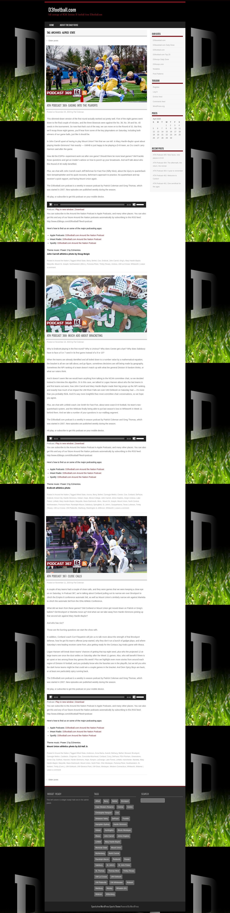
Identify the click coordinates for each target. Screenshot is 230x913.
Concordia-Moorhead (90, 757)
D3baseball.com (159, 40)
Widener (139, 766)
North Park (95, 763)
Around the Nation (62, 261)
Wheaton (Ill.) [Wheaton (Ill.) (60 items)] (121, 888)
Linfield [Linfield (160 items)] (98, 842)
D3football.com (62, 9)
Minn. (99, 501)
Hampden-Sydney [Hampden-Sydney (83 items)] (102, 824)
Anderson (90, 753)
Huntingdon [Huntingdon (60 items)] (109, 830)
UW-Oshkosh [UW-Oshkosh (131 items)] (116, 877)
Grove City (58, 498)
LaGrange (101, 760)
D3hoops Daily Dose (161, 59)
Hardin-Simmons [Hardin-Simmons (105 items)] (120, 824)
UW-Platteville (71, 508)
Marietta (136, 760)
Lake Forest (110, 760)
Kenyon (93, 760)
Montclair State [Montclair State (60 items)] (101, 848)
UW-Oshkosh (71, 766)
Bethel (94, 261)
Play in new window (64, 209)
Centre (120, 495)
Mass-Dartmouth (90, 501)
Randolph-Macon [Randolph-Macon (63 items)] (102, 859)
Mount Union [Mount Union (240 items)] (116, 848)
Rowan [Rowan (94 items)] (127, 859)
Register (156, 87)
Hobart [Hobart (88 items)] (98, 830)
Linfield (55, 501)
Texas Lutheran (129, 505)
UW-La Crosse (124, 264)
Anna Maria (99, 753)
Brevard (128, 753)
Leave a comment (122, 508)
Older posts (52, 40)
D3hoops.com (158, 64)
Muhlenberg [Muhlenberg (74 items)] (100, 853)
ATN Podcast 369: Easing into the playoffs (72, 105)
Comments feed (159, 102)
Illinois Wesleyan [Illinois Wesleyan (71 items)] (124, 830)
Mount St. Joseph (62, 264)
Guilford (59, 760)
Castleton (64, 757)
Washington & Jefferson (95, 508)
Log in (155, 92)
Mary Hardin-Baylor (132, 261)
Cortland (131, 495)
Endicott (105, 261)
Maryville (50, 264)
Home (51, 25)
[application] (96, 205)
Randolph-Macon (77, 505)
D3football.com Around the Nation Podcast (84, 235)
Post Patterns (158, 74)
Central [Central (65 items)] (120, 807)
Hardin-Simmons (69, 498)
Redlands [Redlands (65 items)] (116, 859)
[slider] (92, 204)
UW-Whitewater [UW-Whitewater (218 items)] (116, 882)
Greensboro (136, 757)
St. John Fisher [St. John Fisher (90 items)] (124, 865)
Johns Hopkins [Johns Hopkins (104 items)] (123, 836)
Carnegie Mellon (110, 495)
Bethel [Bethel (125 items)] (114, 801)
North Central (133, 501)
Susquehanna (116, 505)
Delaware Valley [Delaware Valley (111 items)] (101, 819)
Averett (107, 753)
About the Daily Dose (69, 25)
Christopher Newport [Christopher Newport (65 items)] (103, 813)
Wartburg (81, 508)
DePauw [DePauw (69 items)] (115, 819)
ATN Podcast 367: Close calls (64, 576)
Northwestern (52, 505)
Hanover (66, 760)
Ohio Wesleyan (107, 763)
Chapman (73, 757)
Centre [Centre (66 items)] (130, 807)
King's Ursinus (129, 498)
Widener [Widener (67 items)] (98, 894)
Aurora (89, 495)
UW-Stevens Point (84, 766)
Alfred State (81, 261)
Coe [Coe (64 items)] (117, 813)
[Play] (50, 204)
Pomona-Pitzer (93, 264)
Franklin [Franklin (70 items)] (126, 819)
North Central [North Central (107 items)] (114, 853)
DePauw (139, 495)
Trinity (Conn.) (59, 766)
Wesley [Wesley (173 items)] (109, 888)
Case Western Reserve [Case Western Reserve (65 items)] (104, 807)
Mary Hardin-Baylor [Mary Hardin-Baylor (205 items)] (112, 842)
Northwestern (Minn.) (78, 264)
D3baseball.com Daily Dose (163, 45)
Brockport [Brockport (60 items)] (125, 801)
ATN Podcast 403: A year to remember (168, 171)
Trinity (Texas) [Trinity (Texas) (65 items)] (128, 871)
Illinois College (94, 498)
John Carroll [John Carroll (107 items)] (109, 836)
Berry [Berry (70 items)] (106, 801)
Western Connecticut (118, 766)
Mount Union (122, 501)
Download (79, 209)
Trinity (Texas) (104, 264)
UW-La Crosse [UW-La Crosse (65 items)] (101, 877)
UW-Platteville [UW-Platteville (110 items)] (100, 882)
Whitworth (135, 264)
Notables (156, 69)
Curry (109, 757)
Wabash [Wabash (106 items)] (130, 882)
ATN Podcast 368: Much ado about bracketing (75, 336)
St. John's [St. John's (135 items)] (110, 865)
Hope (86, 498)
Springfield (97, 505)
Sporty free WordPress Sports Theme (105, 906)
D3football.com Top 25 (161, 55)
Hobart (80, 498)
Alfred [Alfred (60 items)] (97, 801)
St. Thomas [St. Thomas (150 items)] (99, 871)
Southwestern (131, 763)
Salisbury (88, 505)
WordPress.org (159, 106)
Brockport (135, 753)
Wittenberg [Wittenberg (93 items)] (110, 894)
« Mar (155, 144)
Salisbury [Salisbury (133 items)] (99, 865)
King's (122, 261)
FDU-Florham (125, 757)
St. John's (106, 505)
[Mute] (134, 204)
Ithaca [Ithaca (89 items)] (97, 836)
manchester (127, 760)
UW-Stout (96, 766)
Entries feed (157, 97)
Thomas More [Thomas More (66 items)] (113, 871)
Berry (89, 261)
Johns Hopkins (117, 498)
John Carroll (114, 261)
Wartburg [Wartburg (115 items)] (99, 888)
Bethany (114, 753)
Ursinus (114, 264)
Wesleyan (105, 766)
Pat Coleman (79, 112)
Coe (99, 261)
